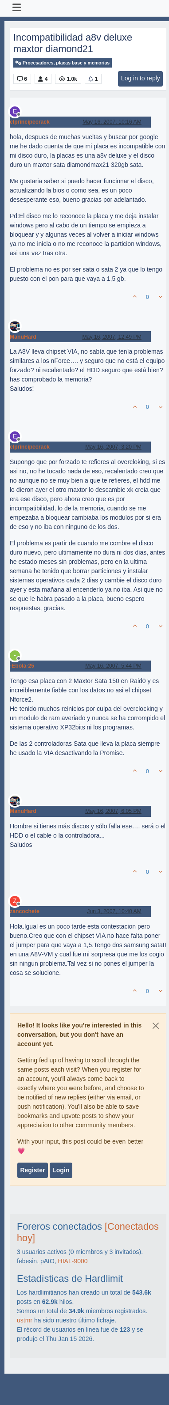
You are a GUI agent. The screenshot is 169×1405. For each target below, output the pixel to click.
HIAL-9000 (73, 1261)
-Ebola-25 (22, 666)
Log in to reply (140, 78)
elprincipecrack (30, 122)
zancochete (24, 911)
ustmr (24, 1320)
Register (32, 1170)
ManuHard (23, 337)
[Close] (155, 1026)
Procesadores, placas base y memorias (63, 63)
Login (60, 1170)
